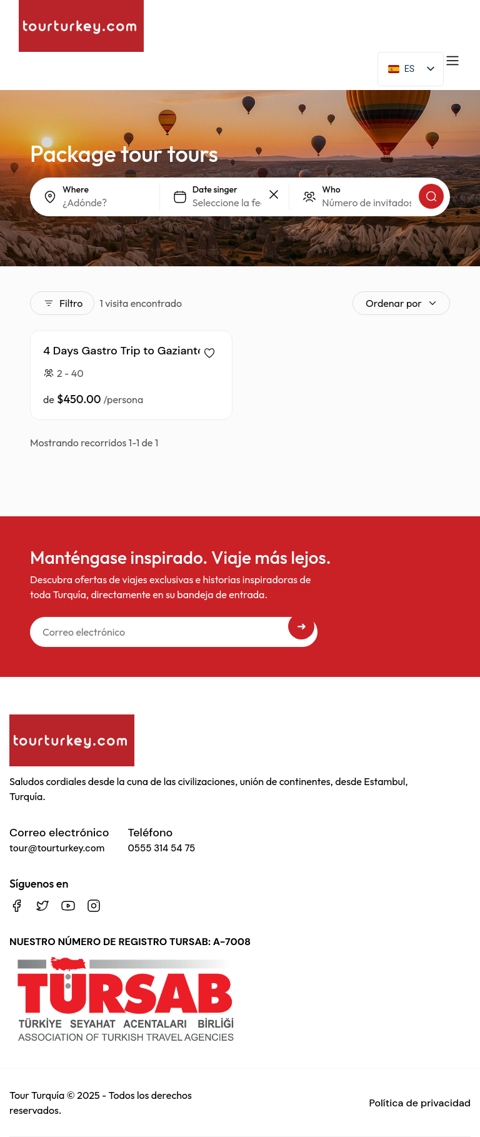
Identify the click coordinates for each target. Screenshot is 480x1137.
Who (331, 189)
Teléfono (162, 839)
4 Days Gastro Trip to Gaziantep (127, 350)
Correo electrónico (59, 839)
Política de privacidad (420, 1102)
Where (75, 189)
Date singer (215, 189)
